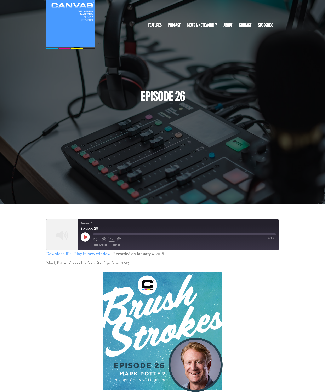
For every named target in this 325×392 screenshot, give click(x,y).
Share (116, 245)
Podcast (174, 25)
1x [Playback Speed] (111, 239)
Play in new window (92, 253)
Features (154, 25)
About (227, 25)
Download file (59, 253)
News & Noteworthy (202, 25)
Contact (245, 25)
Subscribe (265, 25)
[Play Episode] (85, 237)
